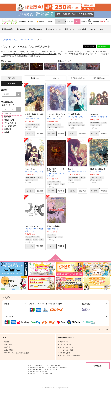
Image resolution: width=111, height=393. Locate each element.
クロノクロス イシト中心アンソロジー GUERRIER (55, 172)
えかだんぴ (51, 54)
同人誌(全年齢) (7, 30)
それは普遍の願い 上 (76, 115)
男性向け (40, 22)
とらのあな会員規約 (54, 366)
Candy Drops (30, 170)
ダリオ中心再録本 (53, 227)
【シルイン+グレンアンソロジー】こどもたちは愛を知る (25, 54)
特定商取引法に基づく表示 (38, 372)
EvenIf (70, 170)
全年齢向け (22, 22)
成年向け (31, 22)
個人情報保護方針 (35, 370)
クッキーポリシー (52, 370)
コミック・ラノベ (96, 30)
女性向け (49, 22)
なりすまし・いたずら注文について (41, 374)
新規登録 (96, 22)
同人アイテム (69, 30)
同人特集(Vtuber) (35, 30)
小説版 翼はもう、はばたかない (80, 52)
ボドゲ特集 (82, 30)
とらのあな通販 (6, 40)
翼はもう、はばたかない (98, 170)
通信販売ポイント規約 (37, 368)
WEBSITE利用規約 (36, 366)
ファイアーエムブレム (22, 47)
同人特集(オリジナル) (53, 30)
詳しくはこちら (104, 330)
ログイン (102, 22)
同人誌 (16, 40)
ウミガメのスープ (31, 227)
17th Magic (94, 115)
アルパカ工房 (99, 52)
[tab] (56, 78)
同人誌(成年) (21, 30)
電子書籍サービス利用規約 (58, 368)
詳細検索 (84, 22)
